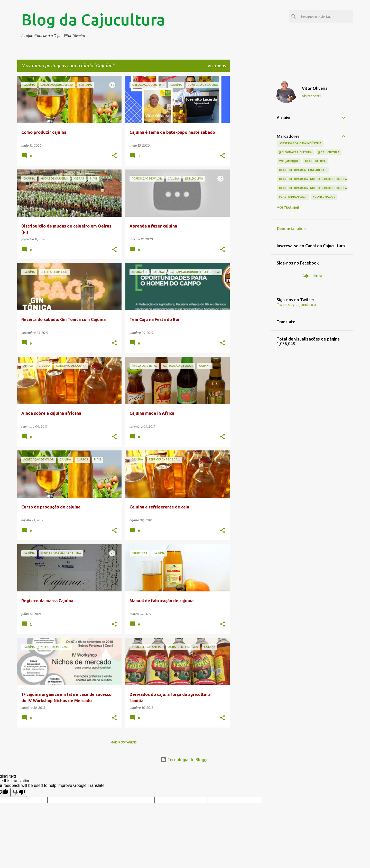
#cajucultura (315, 161)
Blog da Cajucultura (93, 20)
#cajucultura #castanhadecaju (303, 170)
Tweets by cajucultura (296, 304)
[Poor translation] (19, 792)
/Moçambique (289, 161)
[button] (114, 156)
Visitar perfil (311, 96)
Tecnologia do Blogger (185, 759)
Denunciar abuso (292, 228)
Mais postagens (123, 742)
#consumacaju (324, 196)
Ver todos (217, 66)
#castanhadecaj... (293, 196)
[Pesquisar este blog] (326, 16)
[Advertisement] (250, 153)
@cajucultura (328, 152)
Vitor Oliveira (315, 88)
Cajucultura (311, 275)
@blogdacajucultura (295, 152)
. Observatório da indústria (300, 143)
